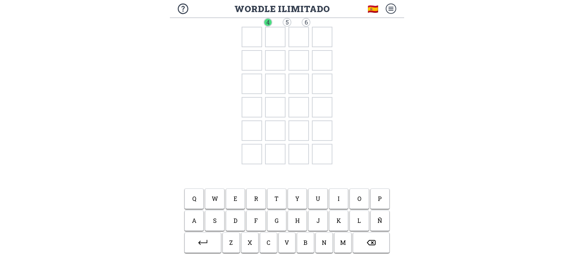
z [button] (231, 242)
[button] (202, 242)
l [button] (359, 220)
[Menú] (391, 9)
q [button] (194, 198)
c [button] (268, 242)
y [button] (297, 198)
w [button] (215, 198)
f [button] (256, 220)
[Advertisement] (287, 175)
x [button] (249, 242)
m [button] (343, 242)
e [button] (235, 198)
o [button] (359, 198)
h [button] (297, 220)
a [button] (194, 220)
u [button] (318, 198)
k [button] (338, 220)
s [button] (215, 220)
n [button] (324, 242)
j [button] (318, 220)
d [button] (236, 220)
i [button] (339, 198)
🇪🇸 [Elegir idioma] (373, 9)
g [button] (277, 220)
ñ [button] (379, 220)
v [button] (286, 242)
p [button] (380, 198)
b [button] (305, 242)
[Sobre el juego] (183, 9)
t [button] (277, 198)
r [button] (256, 198)
